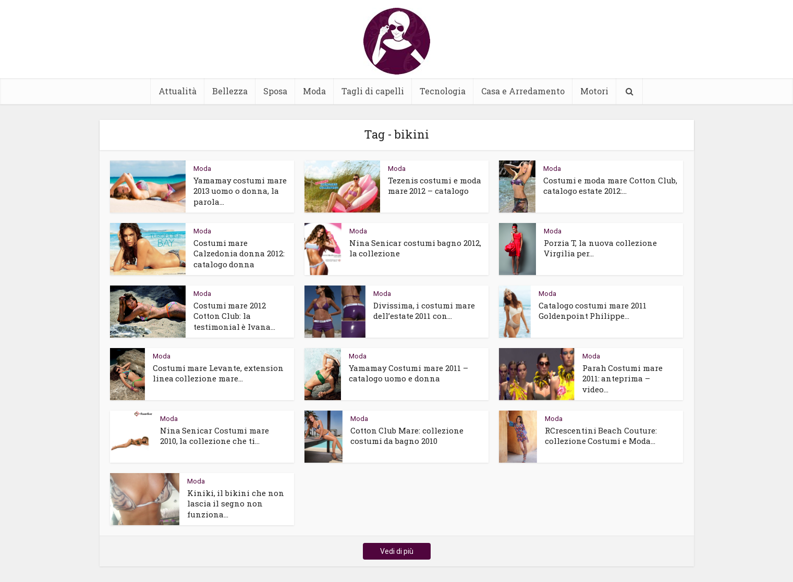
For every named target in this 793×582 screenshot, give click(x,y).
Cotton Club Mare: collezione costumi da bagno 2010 (407, 435)
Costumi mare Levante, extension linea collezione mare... (218, 373)
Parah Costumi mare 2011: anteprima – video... (622, 378)
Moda (314, 90)
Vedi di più (396, 551)
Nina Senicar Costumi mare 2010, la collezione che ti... (215, 435)
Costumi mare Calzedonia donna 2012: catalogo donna (239, 253)
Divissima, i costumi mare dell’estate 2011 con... (424, 310)
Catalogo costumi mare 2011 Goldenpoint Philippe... (593, 310)
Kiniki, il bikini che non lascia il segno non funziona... (236, 503)
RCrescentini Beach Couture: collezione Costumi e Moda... (601, 435)
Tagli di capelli (372, 90)
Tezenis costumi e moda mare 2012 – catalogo (435, 185)
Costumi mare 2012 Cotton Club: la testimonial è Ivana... (234, 316)
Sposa (275, 90)
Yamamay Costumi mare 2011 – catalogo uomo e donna (409, 373)
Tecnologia (443, 90)
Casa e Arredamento (523, 90)
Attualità (177, 90)
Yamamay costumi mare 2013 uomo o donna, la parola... (240, 191)
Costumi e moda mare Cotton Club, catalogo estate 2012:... (610, 185)
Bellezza (230, 90)
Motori (594, 90)
